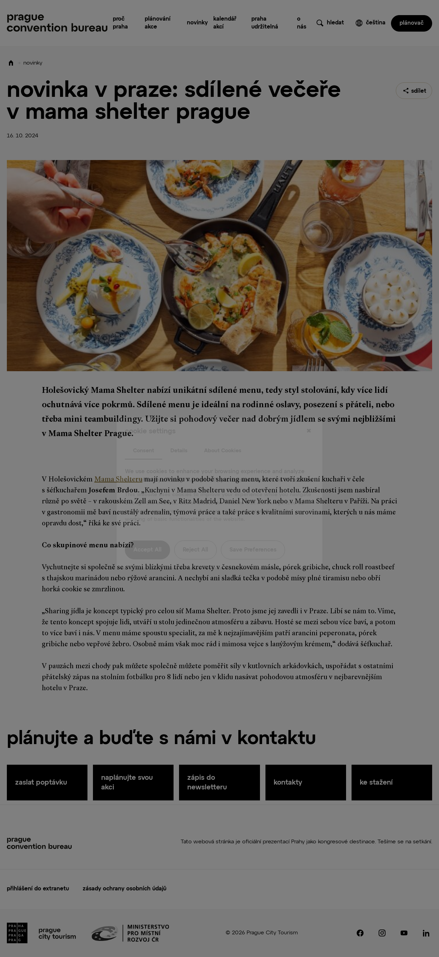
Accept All (147, 536)
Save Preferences (252, 536)
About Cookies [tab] (222, 436)
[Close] (308, 417)
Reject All (195, 536)
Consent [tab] (143, 436)
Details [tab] (179, 436)
